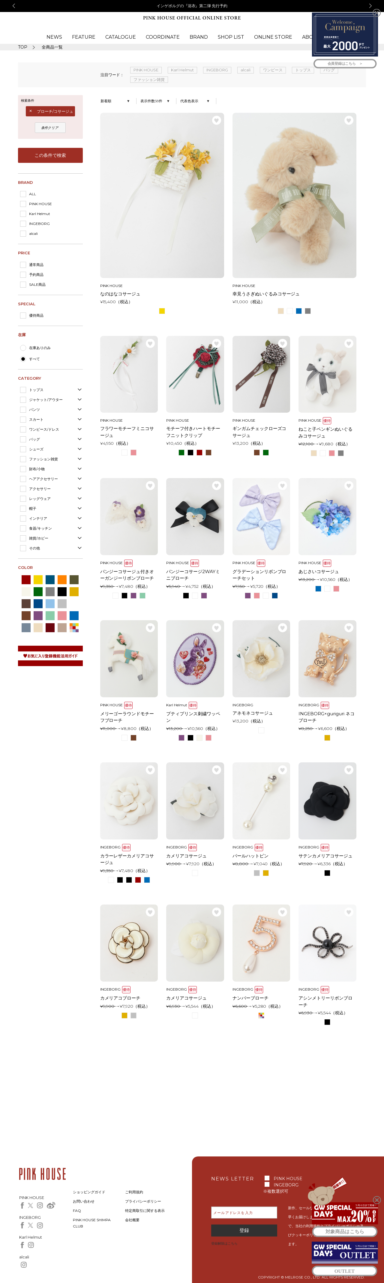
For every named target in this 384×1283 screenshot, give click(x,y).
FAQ (77, 1210)
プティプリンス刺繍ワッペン (193, 717)
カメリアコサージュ (186, 856)
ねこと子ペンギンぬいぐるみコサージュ (325, 432)
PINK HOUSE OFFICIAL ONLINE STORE (192, 18)
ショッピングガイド (89, 1192)
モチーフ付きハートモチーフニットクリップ (193, 432)
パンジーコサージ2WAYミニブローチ (193, 575)
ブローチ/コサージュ (55, 111)
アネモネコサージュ (252, 713)
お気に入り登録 (216, 120)
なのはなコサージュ (120, 294)
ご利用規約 (134, 1192)
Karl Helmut (39, 213)
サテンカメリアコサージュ (325, 856)
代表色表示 (189, 101)
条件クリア (49, 128)
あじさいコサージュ (318, 571)
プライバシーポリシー (143, 1201)
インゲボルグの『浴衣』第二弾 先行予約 (192, 5)
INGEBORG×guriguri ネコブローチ (326, 717)
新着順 (105, 101)
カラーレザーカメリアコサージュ (127, 859)
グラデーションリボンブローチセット (259, 575)
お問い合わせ (83, 1201)
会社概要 (132, 1220)
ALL (32, 194)
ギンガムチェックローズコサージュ (259, 432)
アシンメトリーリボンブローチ (325, 1001)
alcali (33, 233)
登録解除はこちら (224, 1243)
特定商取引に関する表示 (145, 1210)
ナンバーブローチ (250, 998)
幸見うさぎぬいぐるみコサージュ (266, 294)
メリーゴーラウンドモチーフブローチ (127, 717)
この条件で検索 (50, 155)
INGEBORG (39, 223)
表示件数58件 (151, 101)
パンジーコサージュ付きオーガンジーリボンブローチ (127, 575)
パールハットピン (250, 856)
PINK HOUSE (40, 204)
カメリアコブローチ (120, 998)
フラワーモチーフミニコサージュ (127, 432)
